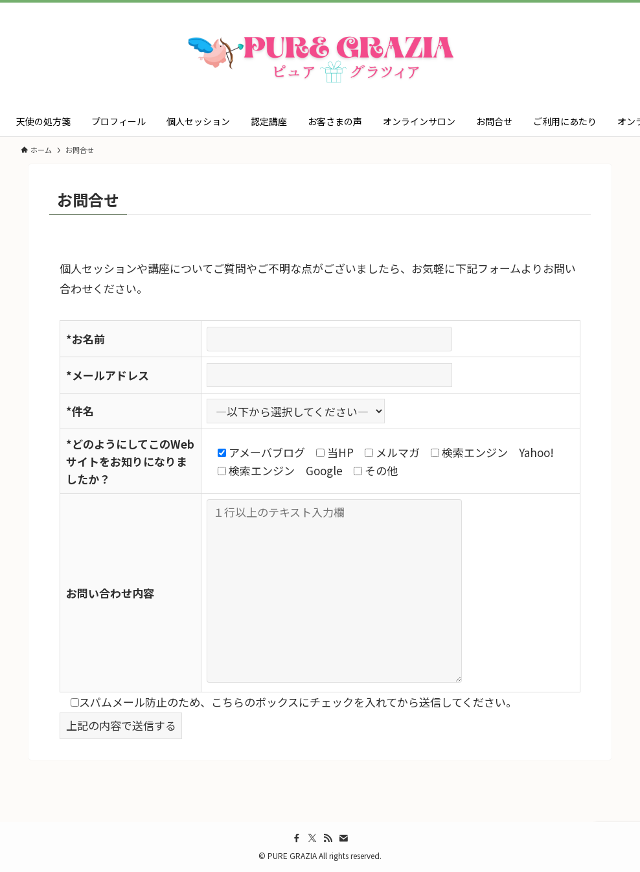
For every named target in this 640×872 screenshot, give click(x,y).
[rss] (328, 838)
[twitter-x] (312, 838)
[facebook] (297, 838)
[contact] (343, 838)
